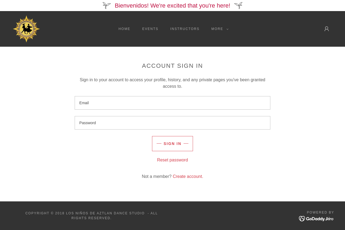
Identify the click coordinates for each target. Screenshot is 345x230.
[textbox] (172, 103)
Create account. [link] (188, 176)
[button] (219, 29)
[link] (26, 28)
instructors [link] (185, 29)
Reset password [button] (172, 160)
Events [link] (150, 29)
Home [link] (124, 29)
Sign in (172, 143)
